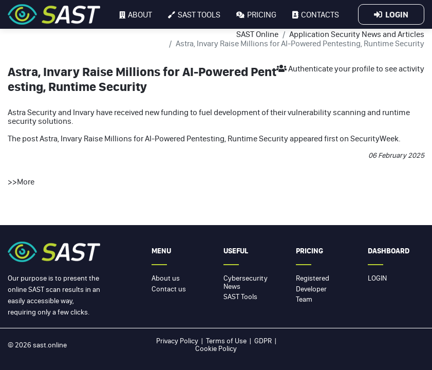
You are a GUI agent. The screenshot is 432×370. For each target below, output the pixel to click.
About (135, 14)
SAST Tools (240, 296)
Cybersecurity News (245, 281)
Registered (312, 278)
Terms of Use (226, 340)
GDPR (263, 340)
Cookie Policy (216, 348)
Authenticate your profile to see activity (350, 68)
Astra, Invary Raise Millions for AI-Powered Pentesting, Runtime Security (164, 138)
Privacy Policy (177, 340)
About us (166, 278)
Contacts (315, 14)
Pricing (256, 14)
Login (391, 14)
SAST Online (257, 34)
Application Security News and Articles (356, 34)
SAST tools (194, 14)
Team (304, 299)
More (25, 181)
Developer (311, 288)
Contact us (169, 288)
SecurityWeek (374, 138)
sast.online (50, 344)
